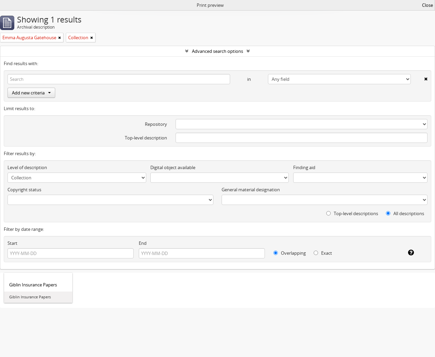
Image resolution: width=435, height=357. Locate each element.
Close (427, 5)
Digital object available (172, 167)
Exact (323, 253)
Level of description (27, 167)
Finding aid (304, 167)
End (143, 243)
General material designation (251, 190)
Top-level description (146, 138)
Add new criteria (31, 93)
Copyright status (24, 190)
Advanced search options (217, 51)
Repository (156, 124)
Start (12, 243)
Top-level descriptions (352, 213)
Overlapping (289, 253)
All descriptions (405, 213)
